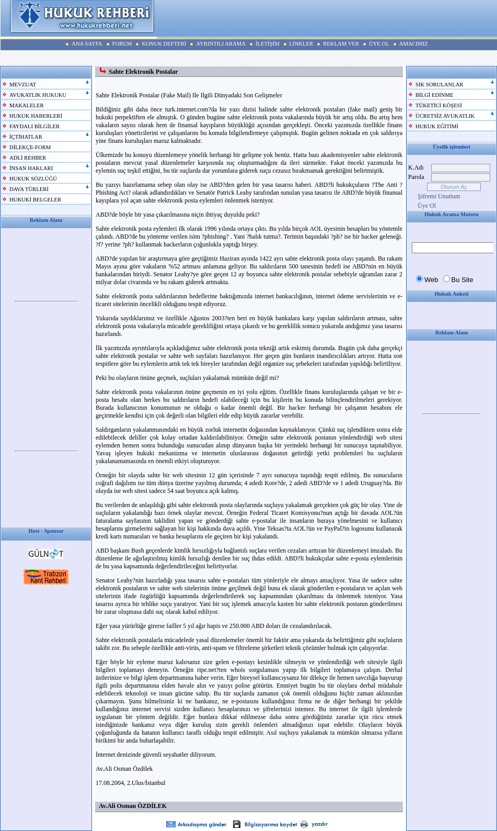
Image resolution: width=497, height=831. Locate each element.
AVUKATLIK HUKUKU (37, 95)
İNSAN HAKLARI (31, 168)
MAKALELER (26, 105)
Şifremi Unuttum (439, 196)
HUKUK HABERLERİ (35, 116)
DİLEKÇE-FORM (30, 147)
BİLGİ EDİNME (434, 95)
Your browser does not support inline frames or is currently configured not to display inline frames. (46, 302)
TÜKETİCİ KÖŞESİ (438, 105)
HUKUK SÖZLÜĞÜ (33, 179)
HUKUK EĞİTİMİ (436, 126)
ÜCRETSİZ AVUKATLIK (445, 116)
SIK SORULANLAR (439, 84)
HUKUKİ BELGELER (35, 200)
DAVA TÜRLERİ (29, 189)
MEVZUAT (22, 84)
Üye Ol (427, 205)
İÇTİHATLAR (25, 137)
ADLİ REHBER (27, 158)
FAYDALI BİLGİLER (34, 126)
